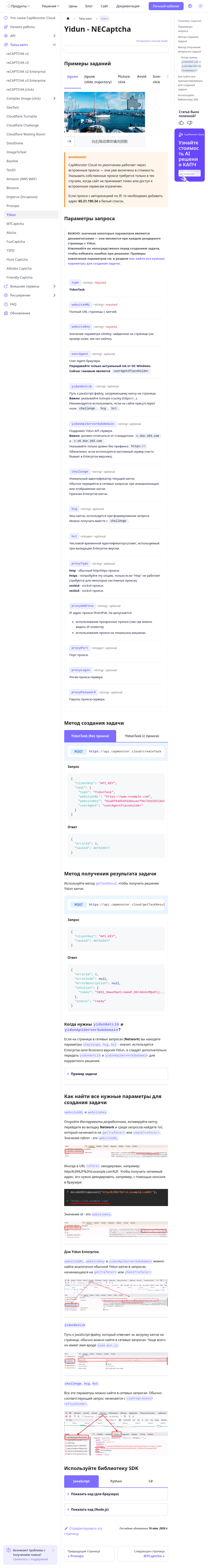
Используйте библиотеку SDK (188, 97)
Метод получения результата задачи (189, 49)
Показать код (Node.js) (90, 1509)
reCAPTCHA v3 (17, 62)
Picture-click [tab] (124, 79)
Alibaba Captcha (19, 268)
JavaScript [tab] (81, 1481)
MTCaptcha (15, 223)
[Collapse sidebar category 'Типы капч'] (54, 45)
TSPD (10, 250)
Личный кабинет (166, 6)
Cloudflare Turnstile (21, 116)
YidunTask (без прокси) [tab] (90, 736)
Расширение (20, 295)
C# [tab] (151, 1481)
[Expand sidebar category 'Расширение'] (54, 295)
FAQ (13, 304)
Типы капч (19, 44)
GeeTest (12, 107)
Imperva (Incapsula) (21, 197)
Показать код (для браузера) (95, 1494)
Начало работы (22, 27)
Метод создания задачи (188, 39)
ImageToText (16, 152)
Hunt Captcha (17, 259)
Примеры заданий (189, 21)
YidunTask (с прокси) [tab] (142, 736)
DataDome (14, 143)
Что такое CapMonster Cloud (32, 18)
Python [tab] (116, 1481)
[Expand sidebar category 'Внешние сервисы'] (54, 286)
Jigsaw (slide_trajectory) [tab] (98, 79)
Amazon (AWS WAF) (21, 179)
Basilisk (12, 161)
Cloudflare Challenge (22, 125)
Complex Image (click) (23, 98)
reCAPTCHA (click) (20, 89)
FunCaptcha (15, 241)
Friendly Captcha (19, 277)
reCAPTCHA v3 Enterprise (26, 80)
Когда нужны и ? (191, 64)
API (12, 36)
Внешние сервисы (24, 286)
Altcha (11, 232)
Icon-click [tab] (157, 79)
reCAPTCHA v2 (17, 53)
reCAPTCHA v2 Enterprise (26, 71)
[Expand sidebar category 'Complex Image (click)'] (54, 98)
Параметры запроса (185, 29)
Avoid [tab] (141, 76)
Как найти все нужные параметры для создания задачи (190, 83)
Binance (12, 188)
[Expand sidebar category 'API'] (54, 36)
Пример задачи (84, 1074)
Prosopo (12, 206)
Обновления (20, 313)
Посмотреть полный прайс (152, 41)
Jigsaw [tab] (72, 76)
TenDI (10, 170)
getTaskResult (106, 883)
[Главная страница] (68, 18)
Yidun (11, 214)
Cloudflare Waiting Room (25, 134)
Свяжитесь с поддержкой (30, 1559)
